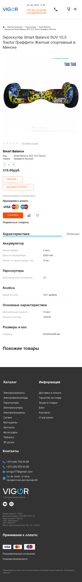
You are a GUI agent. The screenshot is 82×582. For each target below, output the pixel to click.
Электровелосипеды (15, 397)
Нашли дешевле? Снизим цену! (19, 196)
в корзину (13, 215)
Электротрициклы (14, 412)
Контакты (44, 412)
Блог (42, 407)
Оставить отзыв (30, 144)
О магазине (46, 417)
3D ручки (8, 442)
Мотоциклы (10, 422)
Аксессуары (10, 432)
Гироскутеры (11, 402)
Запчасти (8, 427)
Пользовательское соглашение (19, 554)
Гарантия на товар (50, 397)
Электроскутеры (13, 407)
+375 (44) (36, 10)
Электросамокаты (14, 392)
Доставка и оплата (50, 392)
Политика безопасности (15, 559)
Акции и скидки (48, 402)
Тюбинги (8, 437)
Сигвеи (7, 417)
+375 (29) (36, 13)
